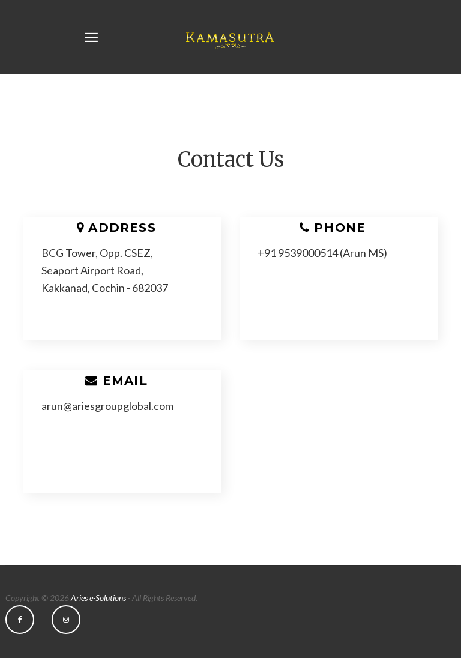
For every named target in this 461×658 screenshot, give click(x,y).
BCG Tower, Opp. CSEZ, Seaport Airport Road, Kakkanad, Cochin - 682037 (104, 270)
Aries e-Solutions (98, 598)
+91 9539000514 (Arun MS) (322, 252)
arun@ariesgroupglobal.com (107, 405)
